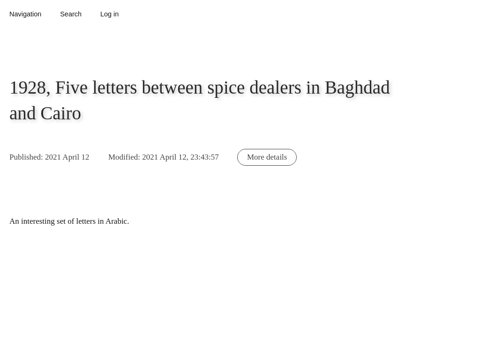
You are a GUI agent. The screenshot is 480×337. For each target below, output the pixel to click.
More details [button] (267, 157)
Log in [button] (109, 14)
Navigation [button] (25, 14)
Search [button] (71, 14)
